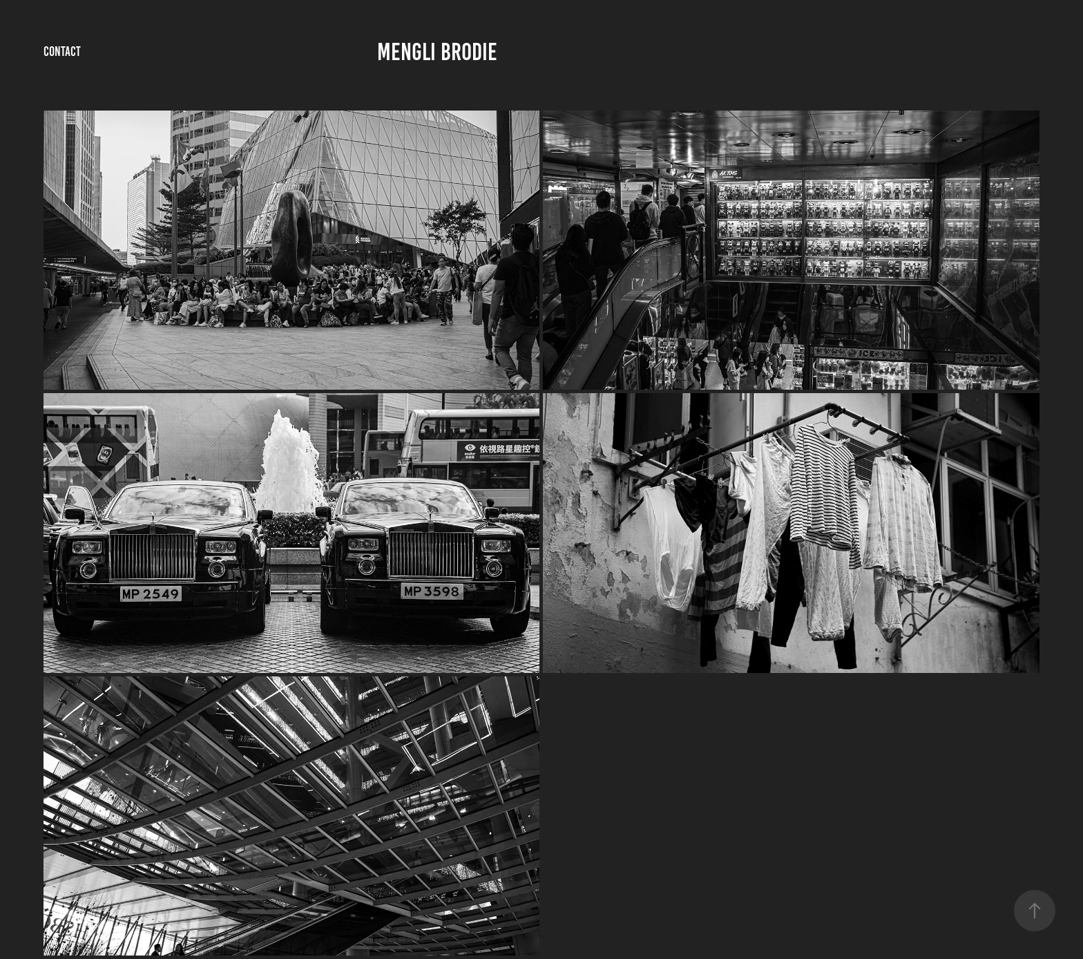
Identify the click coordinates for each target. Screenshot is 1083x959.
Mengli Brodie (437, 52)
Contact (62, 51)
